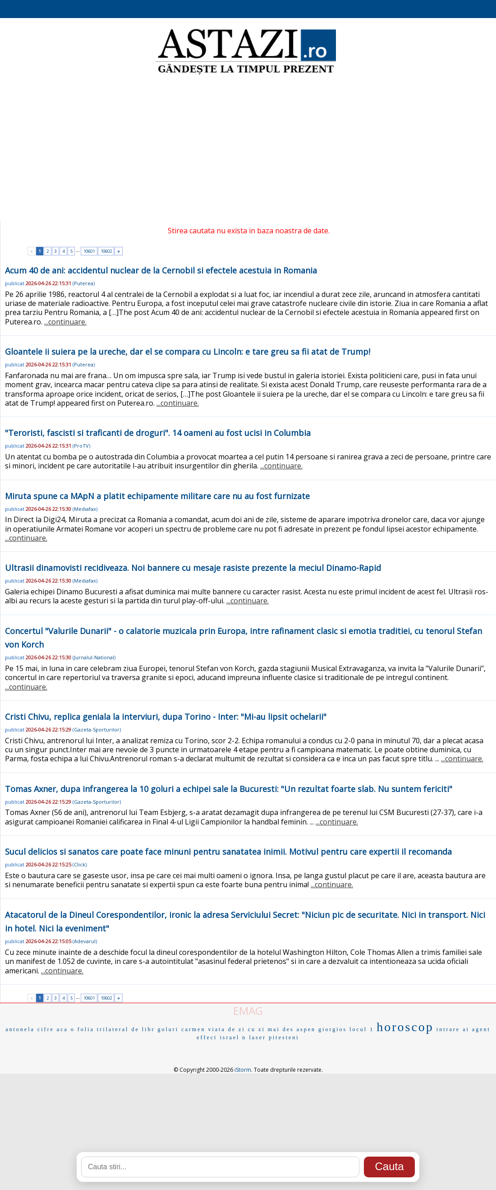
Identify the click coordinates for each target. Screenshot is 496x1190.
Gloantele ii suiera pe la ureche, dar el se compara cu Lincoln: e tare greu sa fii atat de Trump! (187, 351)
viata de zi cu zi (236, 1029)
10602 (106, 251)
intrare (448, 1029)
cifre (45, 1029)
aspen (306, 1029)
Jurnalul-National (94, 657)
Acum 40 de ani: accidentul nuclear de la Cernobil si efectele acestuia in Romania (161, 270)
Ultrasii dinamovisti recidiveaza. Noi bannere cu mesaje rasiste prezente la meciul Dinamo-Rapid (193, 567)
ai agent (477, 1029)
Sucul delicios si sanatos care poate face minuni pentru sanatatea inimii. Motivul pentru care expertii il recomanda (228, 851)
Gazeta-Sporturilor (96, 729)
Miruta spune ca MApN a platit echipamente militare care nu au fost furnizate (157, 496)
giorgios (332, 1029)
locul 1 (361, 1029)
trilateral (113, 1029)
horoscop (405, 1027)
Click (79, 864)
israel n (233, 1037)
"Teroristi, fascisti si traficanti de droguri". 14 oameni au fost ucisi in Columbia (158, 432)
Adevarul (85, 941)
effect (207, 1037)
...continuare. (65, 322)
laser (257, 1037)
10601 (89, 251)
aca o (66, 1029)
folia (86, 1029)
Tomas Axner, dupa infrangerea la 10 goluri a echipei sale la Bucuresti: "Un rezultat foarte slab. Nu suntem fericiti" (228, 788)
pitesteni (284, 1037)
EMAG (248, 1010)
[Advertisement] (248, 149)
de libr (143, 1029)
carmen (193, 1029)
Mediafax (85, 508)
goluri (168, 1029)
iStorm (242, 1070)
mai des (281, 1029)
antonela (20, 1029)
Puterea (83, 283)
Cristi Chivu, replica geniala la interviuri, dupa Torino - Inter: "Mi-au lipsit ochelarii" (165, 716)
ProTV (81, 445)
